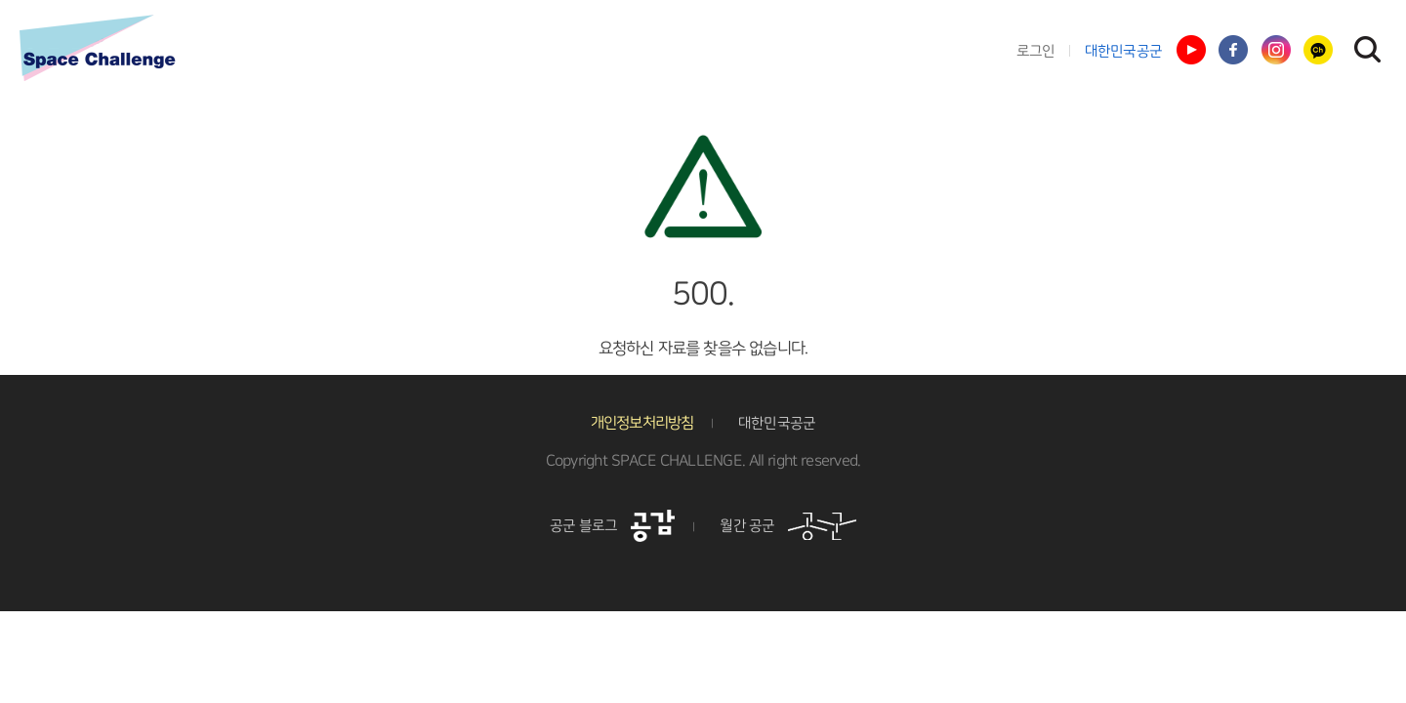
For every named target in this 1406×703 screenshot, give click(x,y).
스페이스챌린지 (98, 48)
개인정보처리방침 (642, 423)
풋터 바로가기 (0, 0)
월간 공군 (788, 525)
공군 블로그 (613, 525)
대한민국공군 (1124, 51)
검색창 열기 (1366, 48)
